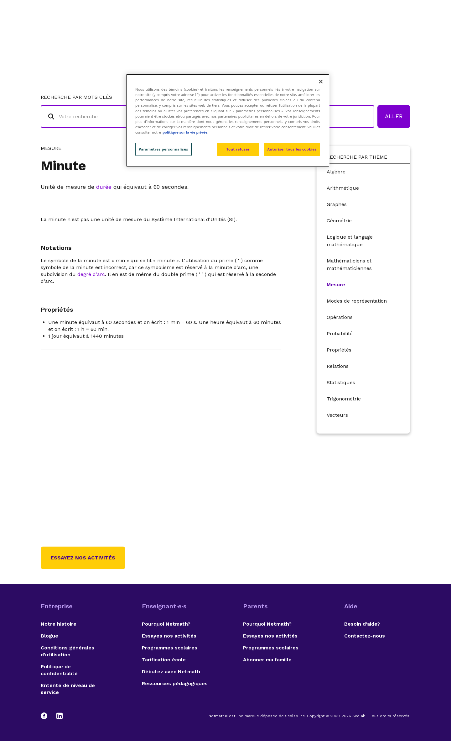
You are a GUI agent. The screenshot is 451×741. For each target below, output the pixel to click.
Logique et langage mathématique (350, 240)
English (399, 30)
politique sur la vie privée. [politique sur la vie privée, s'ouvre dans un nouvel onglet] (186, 132)
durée (103, 186)
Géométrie (339, 221)
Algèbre (336, 172)
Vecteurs (337, 415)
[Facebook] (47, 716)
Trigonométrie (344, 399)
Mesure (336, 285)
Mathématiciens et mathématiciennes (349, 264)
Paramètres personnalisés (163, 149)
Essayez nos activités (83, 558)
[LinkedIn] (59, 716)
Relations (338, 366)
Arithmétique (343, 188)
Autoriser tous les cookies (292, 149)
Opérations (340, 317)
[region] (227, 120)
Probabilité (340, 333)
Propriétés (339, 350)
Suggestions (360, 30)
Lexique (288, 30)
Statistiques (341, 382)
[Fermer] (321, 81)
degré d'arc (91, 274)
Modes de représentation (357, 301)
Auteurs (321, 30)
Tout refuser (238, 149)
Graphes (337, 204)
